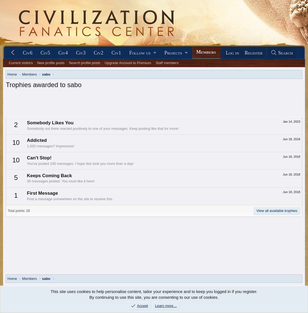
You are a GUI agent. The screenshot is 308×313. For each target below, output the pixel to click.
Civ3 (81, 53)
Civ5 (45, 53)
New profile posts (51, 63)
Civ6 (28, 53)
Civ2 (98, 53)
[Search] (282, 53)
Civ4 (63, 53)
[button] (142, 53)
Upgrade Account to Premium (128, 63)
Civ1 (116, 53)
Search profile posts (84, 63)
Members (206, 52)
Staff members (167, 63)
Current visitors (21, 63)
